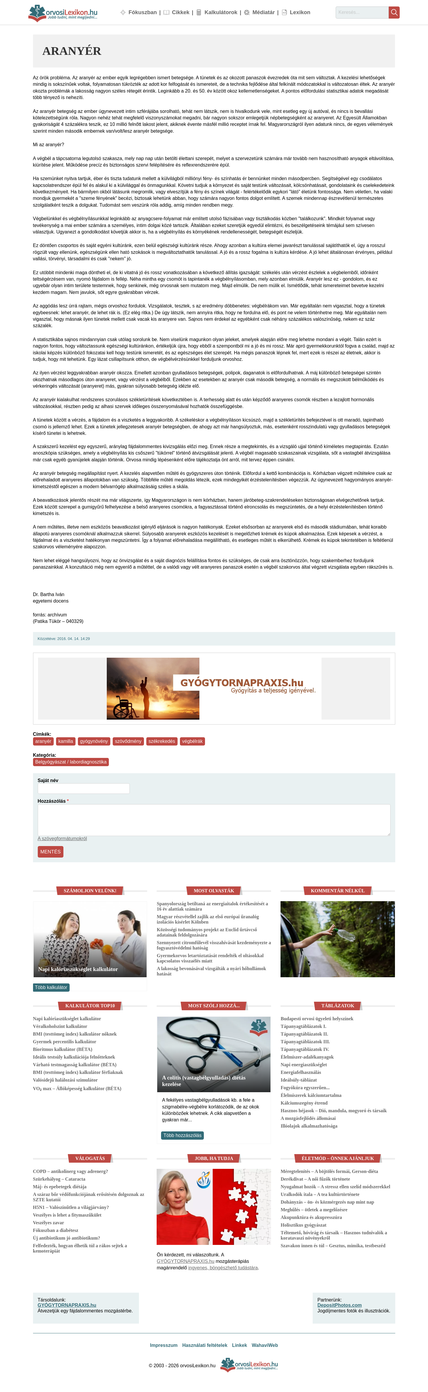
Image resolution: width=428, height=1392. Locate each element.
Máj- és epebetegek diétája (60, 1185)
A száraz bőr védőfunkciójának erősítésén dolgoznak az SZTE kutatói (88, 1196)
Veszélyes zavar (48, 1221)
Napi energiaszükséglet (304, 1064)
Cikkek (180, 12)
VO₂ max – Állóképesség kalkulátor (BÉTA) (77, 1087)
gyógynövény (94, 741)
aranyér (43, 741)
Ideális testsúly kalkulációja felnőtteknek (74, 1056)
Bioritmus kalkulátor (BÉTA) (62, 1048)
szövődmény (128, 741)
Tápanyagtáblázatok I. (303, 1025)
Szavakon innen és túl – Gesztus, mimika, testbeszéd (333, 1244)
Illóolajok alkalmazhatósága (309, 1125)
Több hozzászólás (182, 1134)
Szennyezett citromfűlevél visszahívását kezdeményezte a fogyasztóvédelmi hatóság (214, 944)
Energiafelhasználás (301, 1071)
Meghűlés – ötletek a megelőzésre (314, 1208)
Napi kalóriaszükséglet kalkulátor (78, 968)
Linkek (239, 1344)
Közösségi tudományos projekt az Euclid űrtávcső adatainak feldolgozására (207, 931)
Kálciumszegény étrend (304, 1102)
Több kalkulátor (51, 986)
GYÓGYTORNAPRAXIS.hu (185, 1260)
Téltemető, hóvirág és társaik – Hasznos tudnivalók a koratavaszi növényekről (334, 1234)
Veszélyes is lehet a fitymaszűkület (67, 1214)
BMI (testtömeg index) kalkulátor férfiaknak (78, 1071)
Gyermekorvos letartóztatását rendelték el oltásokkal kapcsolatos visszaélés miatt (210, 957)
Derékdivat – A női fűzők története (315, 1178)
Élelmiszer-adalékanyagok (307, 1056)
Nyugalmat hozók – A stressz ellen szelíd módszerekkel (335, 1185)
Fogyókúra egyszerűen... (305, 1087)
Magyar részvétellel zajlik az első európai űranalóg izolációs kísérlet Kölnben (208, 918)
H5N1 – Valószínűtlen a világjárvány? (71, 1206)
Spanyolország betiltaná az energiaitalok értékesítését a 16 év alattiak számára (212, 905)
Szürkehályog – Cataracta (59, 1178)
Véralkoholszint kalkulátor (60, 1025)
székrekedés (162, 741)
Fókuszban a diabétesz (55, 1229)
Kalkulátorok (220, 12)
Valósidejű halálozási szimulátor (65, 1079)
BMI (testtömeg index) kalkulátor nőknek (75, 1033)
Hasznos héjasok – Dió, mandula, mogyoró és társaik (334, 1110)
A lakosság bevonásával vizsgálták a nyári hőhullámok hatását (211, 970)
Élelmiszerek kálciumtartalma (311, 1094)
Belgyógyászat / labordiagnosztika (71, 761)
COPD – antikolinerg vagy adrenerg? (70, 1170)
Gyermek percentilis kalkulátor (64, 1041)
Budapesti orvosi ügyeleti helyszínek (317, 1018)
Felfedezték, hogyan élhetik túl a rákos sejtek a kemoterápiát (80, 1247)
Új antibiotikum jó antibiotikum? (66, 1237)
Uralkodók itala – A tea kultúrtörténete (320, 1193)
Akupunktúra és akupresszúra (311, 1216)
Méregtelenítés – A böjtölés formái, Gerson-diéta (329, 1170)
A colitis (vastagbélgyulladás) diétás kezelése (203, 1080)
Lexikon (300, 12)
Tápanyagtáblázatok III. (305, 1041)
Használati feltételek (204, 1344)
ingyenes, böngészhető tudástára (223, 1267)
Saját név (48, 780)
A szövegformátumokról (62, 838)
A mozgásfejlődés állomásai (308, 1117)
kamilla (65, 741)
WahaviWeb (265, 1344)
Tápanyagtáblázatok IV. (305, 1048)
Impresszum (164, 1344)
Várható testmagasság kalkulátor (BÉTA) (75, 1064)
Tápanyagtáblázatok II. (304, 1033)
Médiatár (263, 12)
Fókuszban (143, 12)
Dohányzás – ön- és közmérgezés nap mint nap (327, 1201)
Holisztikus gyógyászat (303, 1224)
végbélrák (192, 741)
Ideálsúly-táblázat (299, 1079)
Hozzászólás (52, 801)
